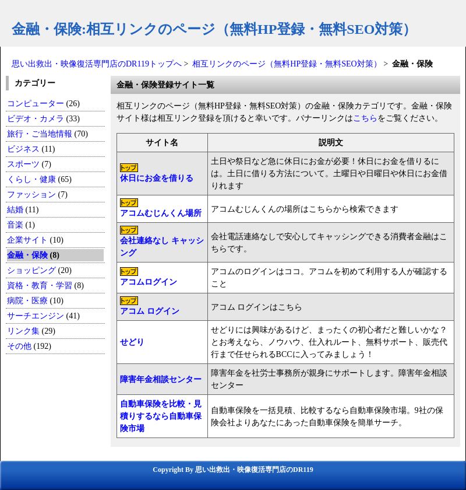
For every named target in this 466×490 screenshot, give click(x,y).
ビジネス (23, 149)
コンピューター (35, 103)
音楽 (15, 224)
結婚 (15, 209)
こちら (365, 118)
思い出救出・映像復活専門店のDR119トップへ (97, 64)
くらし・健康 (31, 179)
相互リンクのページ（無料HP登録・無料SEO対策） (286, 64)
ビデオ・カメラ (35, 118)
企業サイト (27, 240)
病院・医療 (27, 300)
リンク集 (23, 331)
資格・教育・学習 (39, 285)
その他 (19, 346)
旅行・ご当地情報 (39, 134)
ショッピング (31, 270)
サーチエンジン (35, 316)
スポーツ (23, 164)
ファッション (31, 194)
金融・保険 (27, 255)
